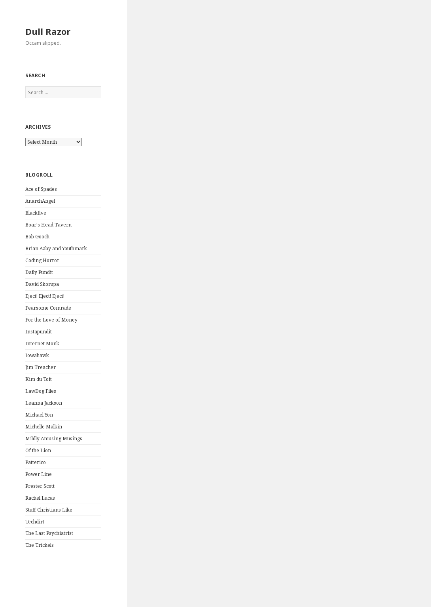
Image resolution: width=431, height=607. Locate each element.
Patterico (35, 462)
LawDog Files (40, 391)
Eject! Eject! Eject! (44, 296)
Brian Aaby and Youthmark (56, 248)
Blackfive (35, 212)
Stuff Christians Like (48, 509)
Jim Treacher (40, 367)
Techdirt (34, 521)
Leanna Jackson (43, 403)
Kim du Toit (38, 379)
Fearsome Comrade (48, 307)
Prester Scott (40, 486)
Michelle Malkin (43, 426)
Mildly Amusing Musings (53, 438)
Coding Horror (42, 260)
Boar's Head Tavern (48, 224)
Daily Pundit (39, 272)
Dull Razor (47, 31)
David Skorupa (42, 284)
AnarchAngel (40, 201)
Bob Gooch (37, 236)
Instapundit (38, 331)
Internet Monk (42, 343)
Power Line (38, 474)
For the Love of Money (51, 319)
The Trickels (39, 545)
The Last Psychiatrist (49, 533)
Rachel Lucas (40, 498)
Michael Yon (39, 414)
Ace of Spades (41, 189)
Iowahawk (37, 355)
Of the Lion (38, 450)
